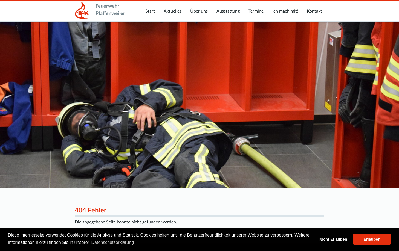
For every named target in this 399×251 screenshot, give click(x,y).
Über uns (199, 11)
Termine (256, 11)
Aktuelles (172, 11)
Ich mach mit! (285, 11)
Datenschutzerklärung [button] (112, 242)
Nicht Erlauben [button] (333, 239)
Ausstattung (228, 11)
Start (150, 11)
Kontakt (314, 11)
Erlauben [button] (371, 239)
